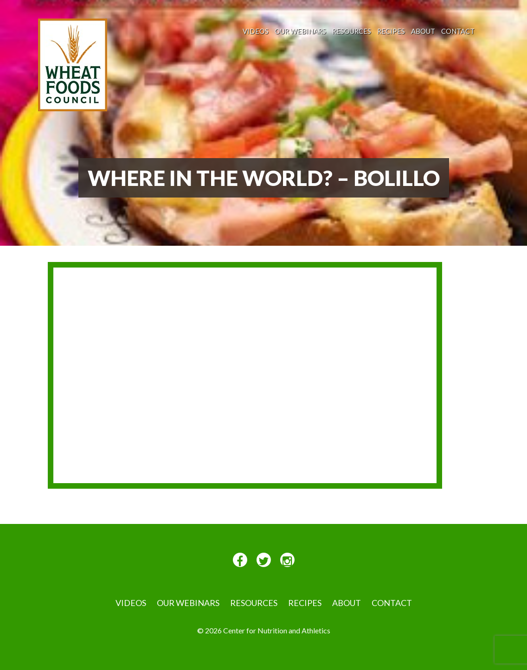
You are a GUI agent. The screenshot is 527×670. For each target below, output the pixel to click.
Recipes (391, 31)
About (423, 31)
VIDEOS (256, 31)
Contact (458, 31)
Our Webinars (300, 31)
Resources (351, 31)
